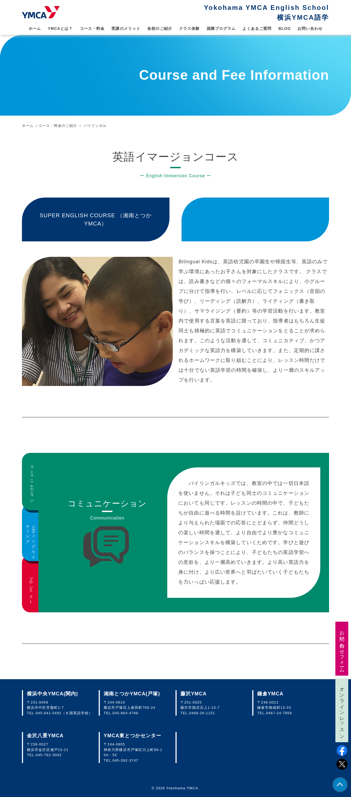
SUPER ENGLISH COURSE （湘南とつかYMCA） (95, 219)
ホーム (35, 28)
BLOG (284, 28)
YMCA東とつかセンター (132, 735)
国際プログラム (221, 28)
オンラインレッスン (342, 710)
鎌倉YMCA (270, 693)
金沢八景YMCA (45, 735)
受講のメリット (125, 28)
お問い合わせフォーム (342, 648)
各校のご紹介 (159, 28)
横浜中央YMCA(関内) (52, 693)
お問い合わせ (310, 28)
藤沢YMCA (193, 693)
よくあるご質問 (256, 28)
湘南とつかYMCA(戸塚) (132, 693)
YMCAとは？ (60, 28)
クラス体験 (189, 28)
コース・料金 (92, 28)
